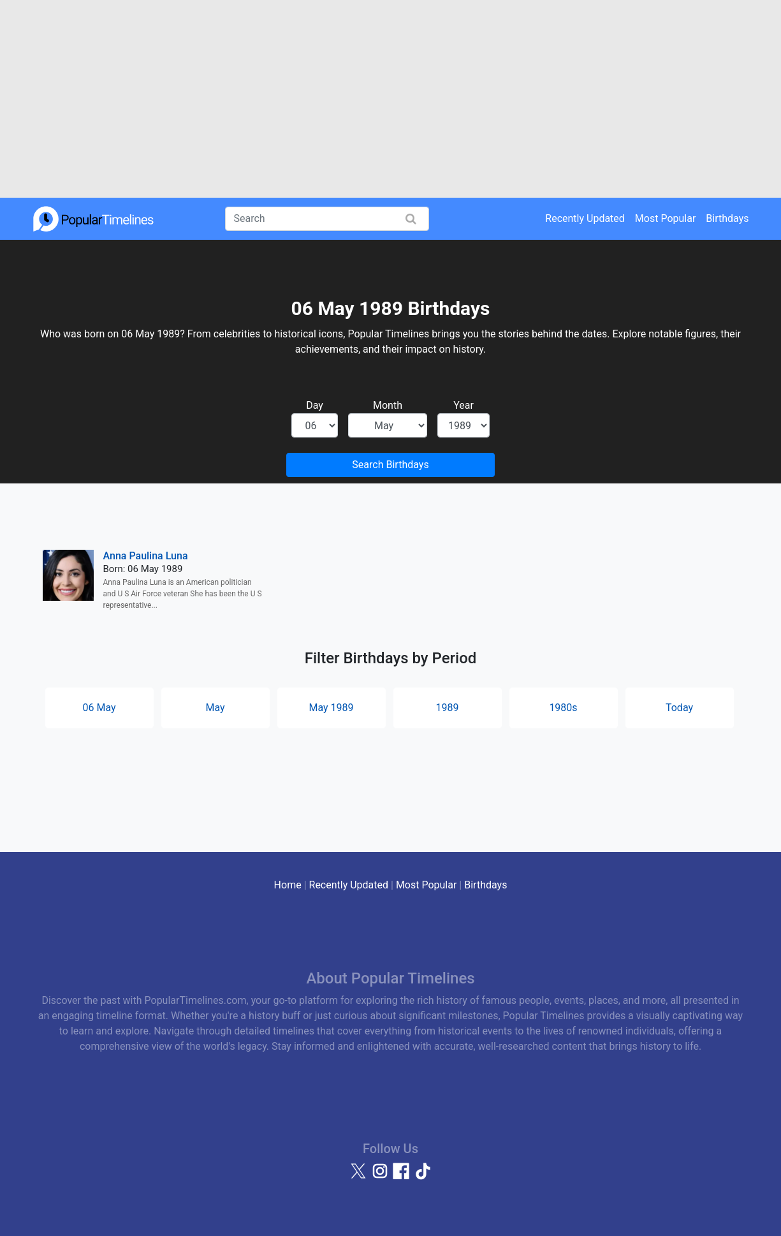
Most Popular (665, 218)
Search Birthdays (390, 465)
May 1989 (331, 708)
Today (679, 708)
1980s (563, 708)
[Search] (327, 219)
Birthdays (727, 218)
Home (288, 885)
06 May (98, 708)
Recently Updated (585, 218)
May (214, 708)
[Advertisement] (390, 99)
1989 (447, 708)
